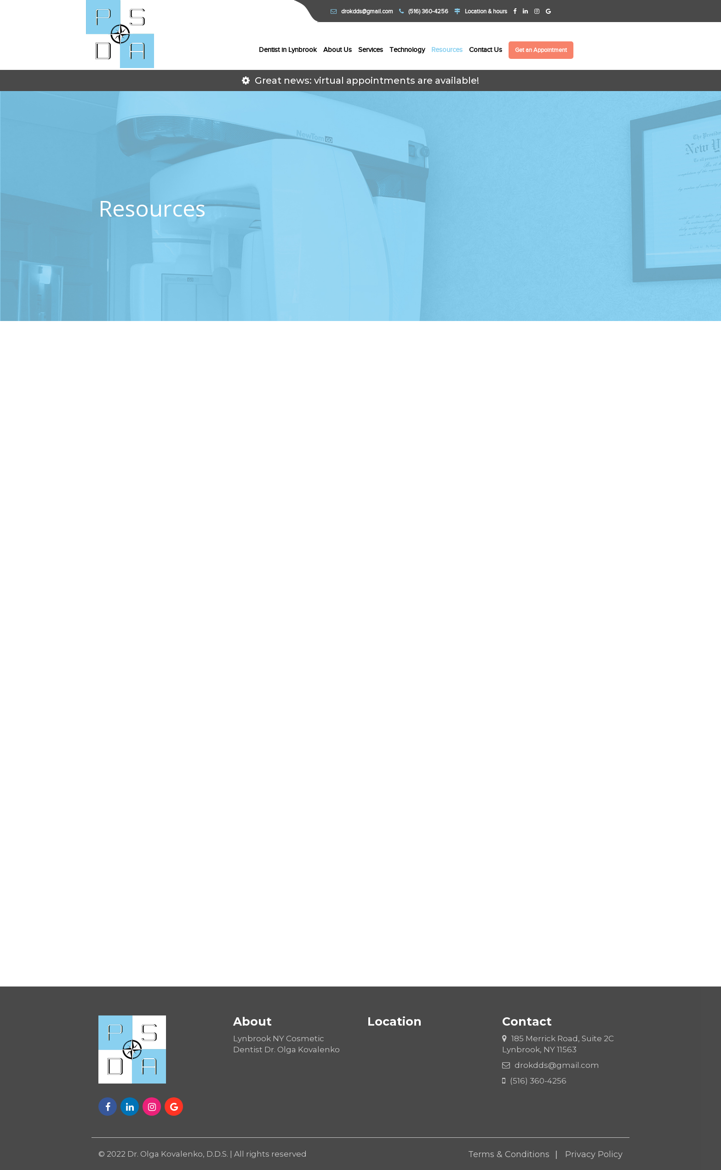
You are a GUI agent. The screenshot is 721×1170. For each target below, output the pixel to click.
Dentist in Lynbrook (288, 49)
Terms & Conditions (508, 1154)
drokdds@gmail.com (362, 11)
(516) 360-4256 (423, 11)
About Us (337, 49)
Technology (407, 49)
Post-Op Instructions (543, 671)
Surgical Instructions (364, 671)
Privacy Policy (594, 1154)
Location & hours (480, 11)
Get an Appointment (541, 49)
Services (370, 49)
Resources (447, 49)
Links (184, 782)
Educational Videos (543, 782)
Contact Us (485, 49)
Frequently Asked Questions (364, 782)
